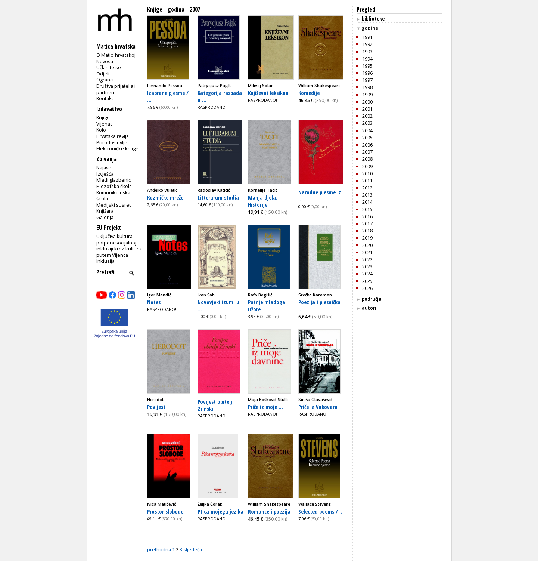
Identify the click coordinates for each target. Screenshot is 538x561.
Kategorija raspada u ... (220, 96)
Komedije (309, 92)
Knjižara (104, 210)
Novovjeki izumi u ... (218, 305)
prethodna (159, 549)
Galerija (104, 217)
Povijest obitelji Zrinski (216, 405)
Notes (154, 302)
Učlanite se (108, 67)
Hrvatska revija (112, 136)
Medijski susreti (114, 204)
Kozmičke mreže (165, 197)
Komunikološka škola (113, 195)
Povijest (156, 406)
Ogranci (104, 79)
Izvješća (104, 173)
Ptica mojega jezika (220, 511)
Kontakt (104, 98)
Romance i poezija (269, 511)
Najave (103, 167)
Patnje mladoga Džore (266, 305)
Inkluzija (105, 261)
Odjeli (102, 73)
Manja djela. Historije (262, 201)
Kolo (101, 129)
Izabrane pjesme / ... (168, 96)
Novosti (104, 61)
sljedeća (192, 549)
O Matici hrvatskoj (116, 55)
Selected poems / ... (321, 511)
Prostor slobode (165, 511)
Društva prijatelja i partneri (116, 89)
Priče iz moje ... (265, 406)
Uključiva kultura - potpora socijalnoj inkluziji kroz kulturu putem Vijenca (119, 245)
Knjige (103, 117)
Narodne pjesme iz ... (319, 195)
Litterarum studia (218, 197)
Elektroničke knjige (117, 148)
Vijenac (104, 123)
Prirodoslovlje (111, 142)
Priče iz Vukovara (318, 406)
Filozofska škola (114, 186)
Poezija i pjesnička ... (319, 305)
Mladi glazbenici (114, 179)
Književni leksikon (268, 92)
